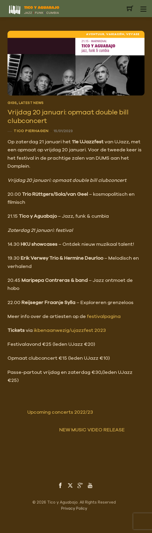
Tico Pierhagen (31, 131)
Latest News (31, 103)
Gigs (12, 103)
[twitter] (70, 484)
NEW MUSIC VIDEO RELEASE (101, 430)
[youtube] (90, 484)
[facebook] (60, 484)
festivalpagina (104, 316)
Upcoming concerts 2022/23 (50, 412)
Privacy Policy (74, 509)
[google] (80, 484)
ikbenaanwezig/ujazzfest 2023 (70, 330)
